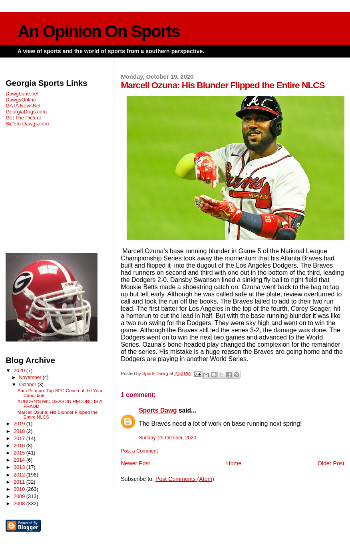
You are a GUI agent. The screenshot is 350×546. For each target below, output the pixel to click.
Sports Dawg (158, 410)
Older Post (331, 463)
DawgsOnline (21, 100)
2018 (20, 431)
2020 (20, 370)
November (30, 377)
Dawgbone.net (22, 94)
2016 (20, 446)
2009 (20, 496)
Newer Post (135, 463)
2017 (20, 438)
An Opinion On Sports (99, 31)
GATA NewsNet (23, 106)
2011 (20, 482)
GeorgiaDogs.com (26, 112)
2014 (20, 460)
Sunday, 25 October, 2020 (167, 438)
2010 (20, 489)
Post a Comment (139, 451)
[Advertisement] (58, 190)
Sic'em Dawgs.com (27, 124)
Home (233, 463)
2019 (20, 424)
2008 (20, 503)
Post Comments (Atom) (184, 479)
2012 (20, 475)
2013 (20, 467)
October (28, 384)
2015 (20, 453)
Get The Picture (23, 118)
